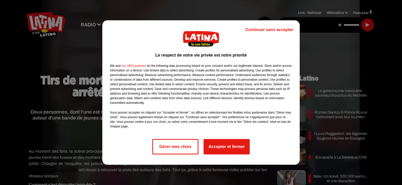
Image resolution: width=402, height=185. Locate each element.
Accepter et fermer (226, 146)
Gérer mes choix (175, 146)
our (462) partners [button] (133, 66)
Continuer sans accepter (269, 29)
